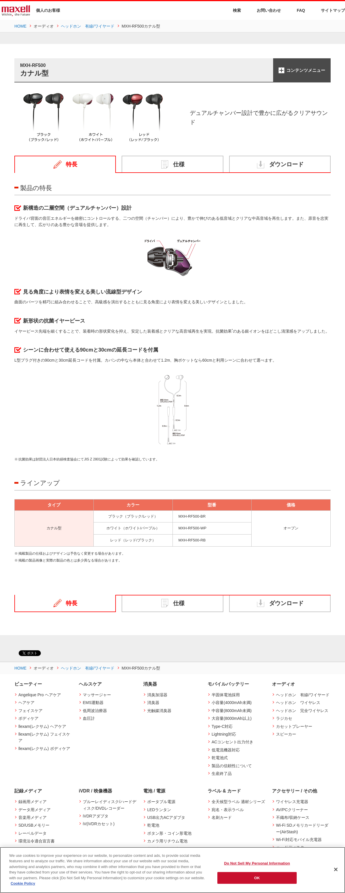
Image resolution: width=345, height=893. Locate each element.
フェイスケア (30, 710)
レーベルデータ (32, 833)
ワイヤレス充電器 (292, 801)
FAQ (297, 10)
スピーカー (286, 734)
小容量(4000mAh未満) (232, 702)
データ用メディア (34, 809)
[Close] (335, 869)
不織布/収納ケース (292, 817)
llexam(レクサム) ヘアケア (42, 726)
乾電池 (153, 825)
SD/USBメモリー (33, 825)
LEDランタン (159, 809)
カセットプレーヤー (294, 726)
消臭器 (153, 702)
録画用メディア (32, 801)
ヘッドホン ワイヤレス (298, 702)
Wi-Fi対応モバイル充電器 (299, 839)
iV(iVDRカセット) (98, 823)
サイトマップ (329, 10)
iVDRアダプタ (95, 816)
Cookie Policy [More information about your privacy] (23, 883)
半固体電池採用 (226, 695)
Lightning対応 (224, 734)
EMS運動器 (93, 702)
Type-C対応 (222, 726)
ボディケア (28, 718)
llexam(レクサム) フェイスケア (44, 737)
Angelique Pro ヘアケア (39, 695)
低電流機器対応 (226, 750)
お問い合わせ (265, 10)
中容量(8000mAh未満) (232, 710)
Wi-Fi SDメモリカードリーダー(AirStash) (302, 828)
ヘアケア (26, 702)
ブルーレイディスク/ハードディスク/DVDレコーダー (109, 804)
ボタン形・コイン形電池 (169, 833)
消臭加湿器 (157, 695)
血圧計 (89, 718)
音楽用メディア (32, 817)
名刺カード (222, 817)
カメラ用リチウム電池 (167, 841)
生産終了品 (222, 773)
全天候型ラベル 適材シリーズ (238, 801)
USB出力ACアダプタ (166, 817)
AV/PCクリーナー (292, 809)
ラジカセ (284, 718)
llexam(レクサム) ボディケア (44, 748)
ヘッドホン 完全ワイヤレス (302, 710)
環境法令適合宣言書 (36, 841)
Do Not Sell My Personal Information (257, 863)
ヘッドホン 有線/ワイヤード (302, 695)
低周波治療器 (95, 710)
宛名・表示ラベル (228, 809)
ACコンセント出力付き (232, 742)
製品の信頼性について (232, 765)
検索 (233, 10)
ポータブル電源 (161, 801)
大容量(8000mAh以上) (232, 718)
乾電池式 (220, 757)
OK (257, 877)
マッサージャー (97, 695)
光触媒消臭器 (159, 710)
